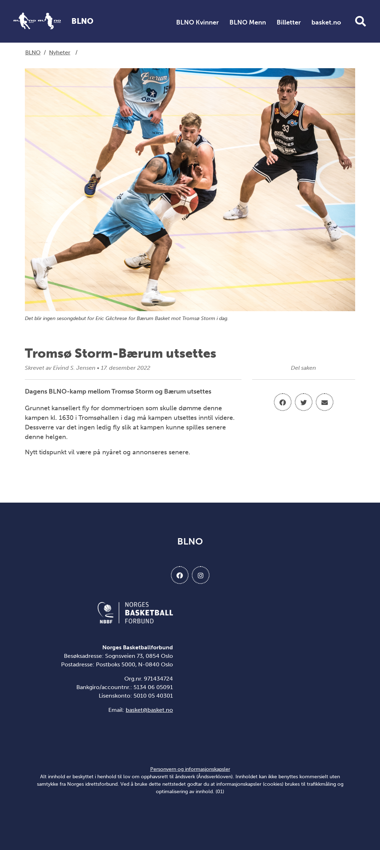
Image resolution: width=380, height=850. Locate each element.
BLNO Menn (247, 22)
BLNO (32, 52)
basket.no (326, 22)
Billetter (289, 22)
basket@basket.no (149, 709)
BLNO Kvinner (197, 22)
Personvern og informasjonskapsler (190, 769)
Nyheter (59, 52)
